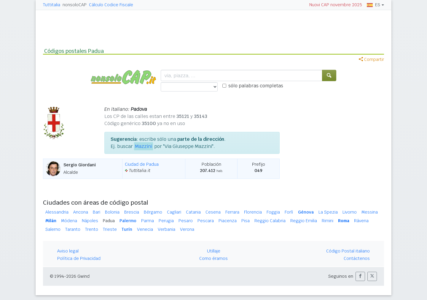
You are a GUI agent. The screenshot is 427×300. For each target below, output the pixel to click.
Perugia (166, 220)
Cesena (213, 212)
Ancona (80, 212)
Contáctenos (357, 258)
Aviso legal (68, 251)
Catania (193, 212)
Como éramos (213, 258)
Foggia (273, 212)
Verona (187, 229)
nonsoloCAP (75, 4)
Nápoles (90, 220)
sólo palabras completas (255, 86)
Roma (343, 220)
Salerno (52, 229)
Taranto (72, 229)
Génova (306, 212)
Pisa (245, 220)
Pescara (205, 220)
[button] (360, 276)
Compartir (371, 59)
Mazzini (143, 146)
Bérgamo (153, 212)
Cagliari (174, 212)
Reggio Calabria (270, 220)
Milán (50, 220)
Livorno (349, 212)
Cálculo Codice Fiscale (111, 4)
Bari (96, 212)
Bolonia (112, 212)
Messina (369, 212)
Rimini (327, 220)
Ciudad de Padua (142, 164)
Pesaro (186, 220)
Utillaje (213, 251)
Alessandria (56, 212)
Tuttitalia (51, 4)
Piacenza (228, 220)
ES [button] (373, 4)
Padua (109, 220)
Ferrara (232, 212)
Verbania (166, 229)
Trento (91, 229)
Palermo (128, 220)
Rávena (361, 220)
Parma (147, 220)
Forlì (289, 212)
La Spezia (328, 212)
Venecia (145, 229)
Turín (127, 229)
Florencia (253, 212)
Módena (69, 220)
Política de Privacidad (79, 258)
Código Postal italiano (348, 251)
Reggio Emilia (303, 220)
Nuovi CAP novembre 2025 (335, 4)
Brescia (131, 212)
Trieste (110, 229)
